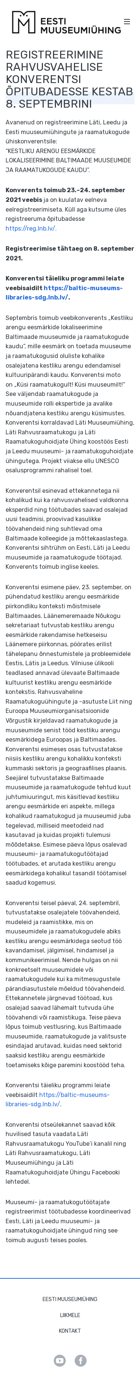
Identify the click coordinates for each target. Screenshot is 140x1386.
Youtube (60, 1361)
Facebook (81, 1361)
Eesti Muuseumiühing (70, 1299)
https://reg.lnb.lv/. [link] (31, 228)
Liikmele (70, 1315)
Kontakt (70, 1331)
